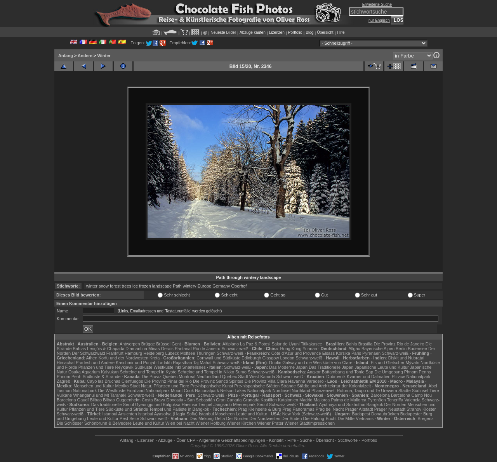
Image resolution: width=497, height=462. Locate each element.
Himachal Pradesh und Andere (86, 362)
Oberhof (239, 286)
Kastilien (269, 399)
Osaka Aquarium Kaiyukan (93, 372)
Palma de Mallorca (348, 399)
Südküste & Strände (102, 376)
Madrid (306, 399)
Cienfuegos (132, 381)
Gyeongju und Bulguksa (158, 404)
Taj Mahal (202, 362)
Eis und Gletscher (388, 362)
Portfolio (295, 32)
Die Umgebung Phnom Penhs (402, 372)
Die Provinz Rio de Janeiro (399, 344)
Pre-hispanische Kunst (211, 386)
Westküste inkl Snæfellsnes (180, 367)
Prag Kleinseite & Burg (259, 409)
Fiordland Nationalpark (148, 390)
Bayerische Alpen (377, 348)
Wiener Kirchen (241, 423)
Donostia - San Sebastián (191, 399)
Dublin (275, 362)
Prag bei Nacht (330, 409)
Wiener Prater (270, 423)
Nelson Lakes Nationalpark (245, 390)
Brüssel (163, 344)
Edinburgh (251, 358)
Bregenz (426, 418)
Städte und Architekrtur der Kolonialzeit (334, 386)
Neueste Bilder (223, 32)
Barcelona (380, 395)
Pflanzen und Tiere (96, 367)
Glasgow (270, 358)
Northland (301, 390)
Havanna (296, 381)
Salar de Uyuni (285, 344)
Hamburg (133, 353)
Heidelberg (153, 353)
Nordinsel (281, 390)
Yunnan (309, 348)
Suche (306, 440)
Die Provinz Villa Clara (266, 381)
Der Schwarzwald (88, 353)
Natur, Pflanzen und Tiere (165, 386)
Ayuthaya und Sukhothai (342, 404)
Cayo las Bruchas (103, 381)
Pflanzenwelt (323, 390)
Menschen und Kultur (93, 386)
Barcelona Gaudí (73, 399)
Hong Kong (290, 348)
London (287, 358)
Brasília (365, 344)
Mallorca (322, 399)
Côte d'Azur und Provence (296, 353)
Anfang (65, 55)
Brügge (148, 344)
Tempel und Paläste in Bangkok (179, 409)
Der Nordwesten (264, 418)
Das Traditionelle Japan (331, 367)
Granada (251, 399)
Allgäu (354, 348)
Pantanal (183, 348)
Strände (288, 386)
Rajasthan (182, 362)
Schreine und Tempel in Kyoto (148, 372)
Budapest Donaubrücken (375, 413)
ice (135, 286)
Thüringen (205, 353)
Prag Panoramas (298, 409)
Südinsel (420, 390)
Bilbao (96, 399)
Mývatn (412, 362)
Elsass (328, 353)
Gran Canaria (229, 399)
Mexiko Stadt (127, 386)
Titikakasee (311, 344)
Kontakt (276, 440)
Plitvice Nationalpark (411, 376)
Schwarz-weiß (234, 348)
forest (115, 286)
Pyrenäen (371, 353)
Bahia (351, 344)
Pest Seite (129, 418)
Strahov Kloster (421, 409)
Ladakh (165, 362)
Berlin (401, 348)
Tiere (434, 390)
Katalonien (288, 399)
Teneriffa (395, 399)
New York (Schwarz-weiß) (306, 413)
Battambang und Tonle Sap (348, 372)
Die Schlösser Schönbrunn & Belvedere (94, 423)
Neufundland (208, 376)
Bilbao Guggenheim (122, 399)
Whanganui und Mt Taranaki (99, 395)
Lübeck (172, 353)
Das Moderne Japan (288, 367)
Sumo (241, 372)
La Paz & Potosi (255, 344)
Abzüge (165, 440)
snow (104, 286)
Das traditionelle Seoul (112, 404)
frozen (145, 286)
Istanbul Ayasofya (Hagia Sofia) (168, 413)
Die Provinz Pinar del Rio (168, 381)
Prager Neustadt (389, 409)
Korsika (343, 353)
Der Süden (292, 418)
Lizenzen (277, 32)
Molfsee (187, 353)
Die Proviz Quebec (160, 376)
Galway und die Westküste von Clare (317, 362)
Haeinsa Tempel (197, 404)
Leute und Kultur (252, 413)
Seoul (262, 404)
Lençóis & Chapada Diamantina (117, 348)
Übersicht (325, 32)
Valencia (413, 399)
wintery (189, 286)
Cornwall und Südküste (218, 358)
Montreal (187, 376)
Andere (85, 55)
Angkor (314, 372)
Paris (356, 353)
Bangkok (375, 404)
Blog (309, 32)
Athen (91, 358)
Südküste (144, 367)
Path (177, 286)
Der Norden (395, 404)
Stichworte (348, 440)
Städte (404, 390)
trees (126, 286)
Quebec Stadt (235, 376)
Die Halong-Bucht (320, 418)
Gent (176, 344)
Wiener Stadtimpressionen (310, 423)
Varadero (314, 381)
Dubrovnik (336, 376)
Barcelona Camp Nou (411, 395)
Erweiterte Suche (377, 4)
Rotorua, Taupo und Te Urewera (367, 390)
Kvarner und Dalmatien (369, 376)
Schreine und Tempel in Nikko (206, 372)
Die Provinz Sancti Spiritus (218, 381)
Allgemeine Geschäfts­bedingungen (232, 440)
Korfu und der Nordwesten (123, 358)
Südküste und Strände (127, 409)
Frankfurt (114, 353)
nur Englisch (379, 20)
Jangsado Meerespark (234, 404)
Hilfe (341, 32)
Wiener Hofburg (211, 423)
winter (91, 286)
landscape (162, 286)
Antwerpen (130, 344)
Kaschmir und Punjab (136, 362)
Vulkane (64, 395)
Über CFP (185, 440)
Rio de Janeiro (206, 348)
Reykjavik (124, 367)
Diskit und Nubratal (406, 358)
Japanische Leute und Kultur (381, 367)
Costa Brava (153, 399)
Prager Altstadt (359, 409)
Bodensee (417, 348)
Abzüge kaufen (253, 32)
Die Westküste (111, 390)
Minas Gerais (161, 348)
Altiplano (230, 344)
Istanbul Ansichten (119, 413)
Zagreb (63, 381)
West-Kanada (262, 376)
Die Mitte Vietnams (356, 418)
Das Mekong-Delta (207, 418)
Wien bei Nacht (180, 423)
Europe (204, 286)
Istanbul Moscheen (217, 413)
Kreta (154, 358)
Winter (103, 55)
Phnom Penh (69, 376)
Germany (221, 286)
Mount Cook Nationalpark (195, 390)
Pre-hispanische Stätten (257, 386)
